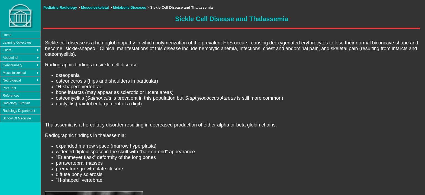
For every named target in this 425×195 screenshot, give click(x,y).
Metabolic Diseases (129, 7)
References (11, 96)
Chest (7, 50)
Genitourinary (12, 65)
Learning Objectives (17, 42)
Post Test (9, 88)
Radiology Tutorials (16, 103)
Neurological (12, 80)
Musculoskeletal (14, 73)
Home (7, 35)
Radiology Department (19, 111)
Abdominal (10, 58)
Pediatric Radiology (60, 7)
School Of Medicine (17, 118)
